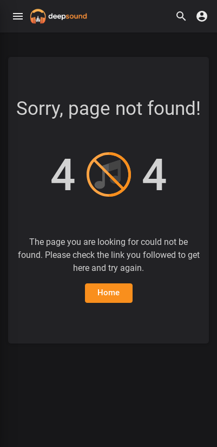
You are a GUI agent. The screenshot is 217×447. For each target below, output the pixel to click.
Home (108, 292)
